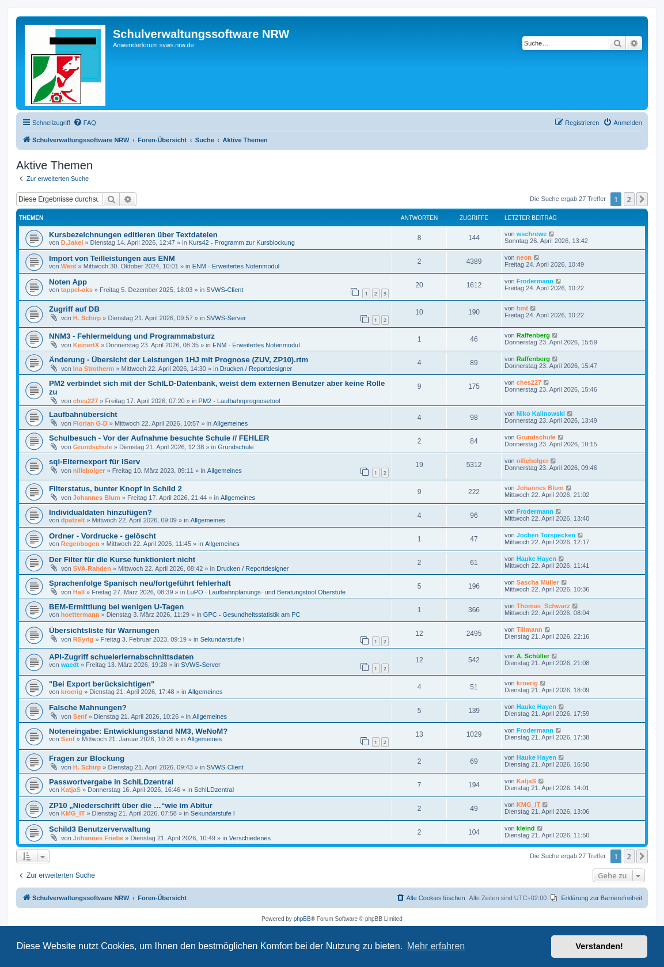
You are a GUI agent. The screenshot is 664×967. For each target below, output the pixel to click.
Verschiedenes (250, 838)
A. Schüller (533, 656)
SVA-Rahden (92, 568)
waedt (70, 664)
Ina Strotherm (94, 368)
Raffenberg (533, 335)
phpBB (302, 919)
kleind (526, 828)
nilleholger (89, 470)
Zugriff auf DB (74, 309)
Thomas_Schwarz (543, 605)
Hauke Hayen (536, 558)
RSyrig (83, 639)
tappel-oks (77, 289)
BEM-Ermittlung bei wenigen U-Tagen (116, 606)
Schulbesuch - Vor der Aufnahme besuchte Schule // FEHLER (159, 438)
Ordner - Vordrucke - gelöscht (102, 536)
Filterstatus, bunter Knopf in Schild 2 (115, 488)
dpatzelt (73, 520)
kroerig (71, 691)
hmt (522, 308)
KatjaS (71, 789)
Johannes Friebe (98, 838)
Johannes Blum (96, 497)
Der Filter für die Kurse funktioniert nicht (122, 559)
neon (524, 257)
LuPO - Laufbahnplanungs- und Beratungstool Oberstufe (266, 592)
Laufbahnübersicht (83, 414)
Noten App (68, 282)
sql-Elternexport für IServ (94, 461)
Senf (80, 716)
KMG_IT (73, 813)
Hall (79, 592)
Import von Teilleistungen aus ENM (112, 258)
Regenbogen (80, 543)
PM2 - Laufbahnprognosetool (239, 400)
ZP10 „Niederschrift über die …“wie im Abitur (131, 805)
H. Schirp (87, 317)
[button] (642, 199)
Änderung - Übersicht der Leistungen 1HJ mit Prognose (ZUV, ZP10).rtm (178, 359)
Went (69, 266)
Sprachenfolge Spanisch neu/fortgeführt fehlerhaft (140, 583)
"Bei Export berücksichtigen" (101, 684)
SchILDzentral (214, 789)
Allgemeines (230, 423)
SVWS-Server (226, 317)
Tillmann (529, 629)
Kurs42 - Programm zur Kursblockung (242, 242)
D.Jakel (72, 242)
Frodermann (535, 281)
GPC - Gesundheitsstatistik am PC (252, 614)
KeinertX (86, 345)
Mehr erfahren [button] (436, 946)
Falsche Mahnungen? (88, 707)
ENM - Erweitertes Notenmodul (236, 266)
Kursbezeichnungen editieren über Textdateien (133, 234)
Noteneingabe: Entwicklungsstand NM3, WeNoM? (138, 731)
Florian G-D (90, 423)
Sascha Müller (538, 582)
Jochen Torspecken (546, 535)
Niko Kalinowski (541, 413)
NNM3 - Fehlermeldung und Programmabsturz (132, 336)
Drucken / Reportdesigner (256, 368)
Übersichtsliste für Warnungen (104, 630)
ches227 (85, 400)
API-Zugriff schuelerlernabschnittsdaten (121, 657)
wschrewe (532, 233)
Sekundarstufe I (222, 639)
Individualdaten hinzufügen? (100, 512)
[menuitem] (84, 123)
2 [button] (629, 199)
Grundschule (92, 446)
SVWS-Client (224, 289)
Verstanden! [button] (599, 946)
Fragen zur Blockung (86, 758)
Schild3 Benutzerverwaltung (100, 829)
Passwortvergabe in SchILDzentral (111, 782)
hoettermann (80, 614)
